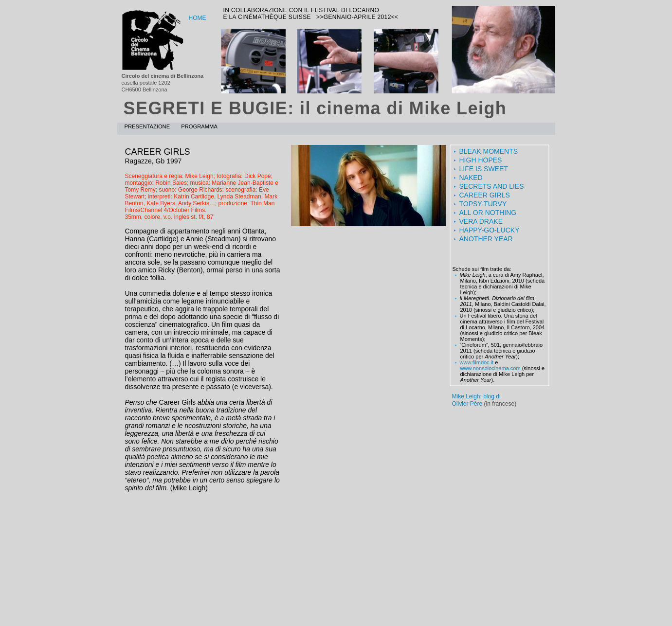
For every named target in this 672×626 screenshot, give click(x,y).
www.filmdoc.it (477, 362)
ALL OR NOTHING (488, 212)
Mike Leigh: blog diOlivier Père (476, 400)
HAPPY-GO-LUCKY (489, 230)
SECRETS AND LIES (491, 186)
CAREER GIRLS (484, 195)
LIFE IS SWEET (483, 169)
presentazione (148, 126)
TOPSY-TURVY (483, 204)
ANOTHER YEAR (486, 239)
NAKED (471, 177)
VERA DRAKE (481, 221)
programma (199, 126)
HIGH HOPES (480, 160)
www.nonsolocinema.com (490, 368)
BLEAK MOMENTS (488, 151)
